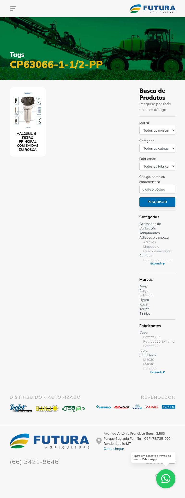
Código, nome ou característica (152, 179)
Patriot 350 (152, 346)
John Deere (147, 355)
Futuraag (146, 295)
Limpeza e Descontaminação (157, 248)
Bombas (145, 255)
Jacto (143, 350)
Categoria (147, 141)
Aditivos (149, 242)
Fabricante (147, 159)
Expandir (156, 263)
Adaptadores (149, 233)
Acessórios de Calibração (150, 226)
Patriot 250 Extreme (158, 341)
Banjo (143, 290)
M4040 (148, 364)
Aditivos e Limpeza (154, 237)
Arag (143, 286)
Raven (144, 304)
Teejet (144, 309)
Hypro (144, 300)
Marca (144, 123)
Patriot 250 (152, 337)
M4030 (148, 359)
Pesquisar (157, 202)
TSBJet (144, 313)
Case (143, 332)
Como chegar (114, 448)
